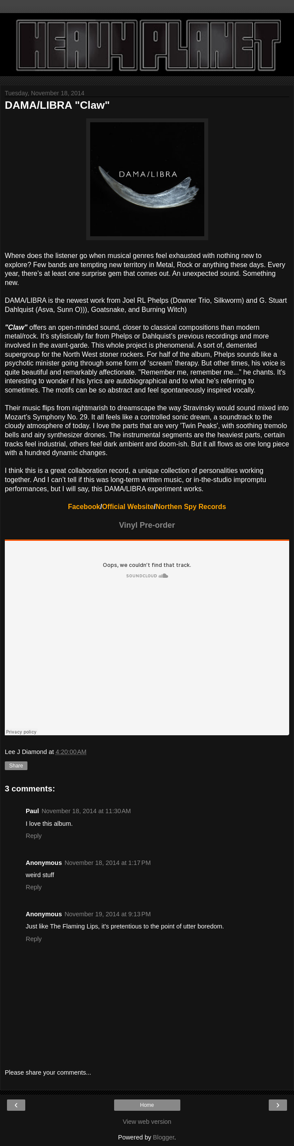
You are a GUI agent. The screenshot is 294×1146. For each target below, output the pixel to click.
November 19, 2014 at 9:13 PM (107, 914)
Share (16, 766)
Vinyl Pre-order (147, 525)
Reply (34, 835)
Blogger (163, 1137)
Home (147, 1105)
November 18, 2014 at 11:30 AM (86, 811)
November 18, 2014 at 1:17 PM (107, 862)
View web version (147, 1121)
